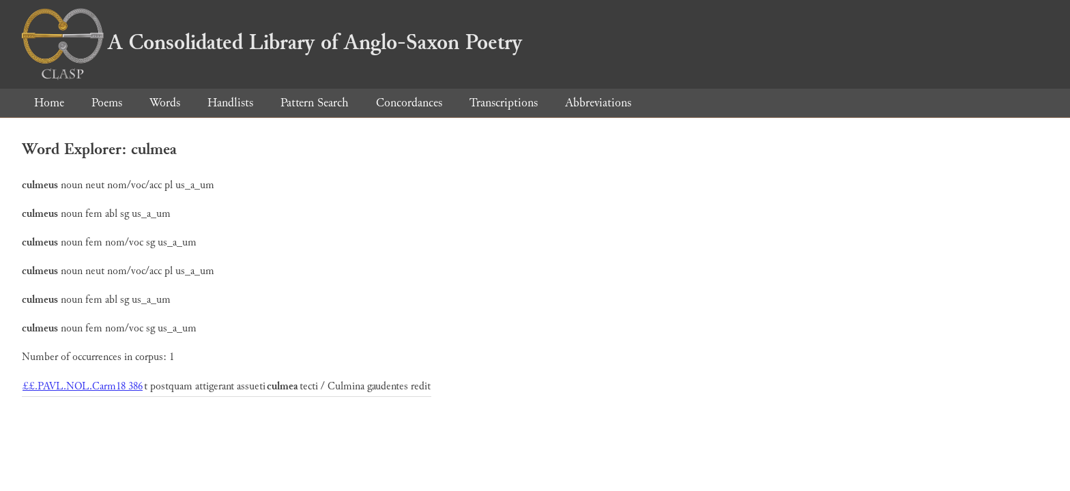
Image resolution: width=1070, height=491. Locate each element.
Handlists (230, 102)
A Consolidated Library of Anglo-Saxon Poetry (272, 42)
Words (164, 102)
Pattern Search (314, 102)
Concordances (409, 102)
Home (49, 102)
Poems (106, 102)
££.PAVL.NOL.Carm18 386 (83, 386)
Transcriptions (503, 102)
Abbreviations (598, 102)
